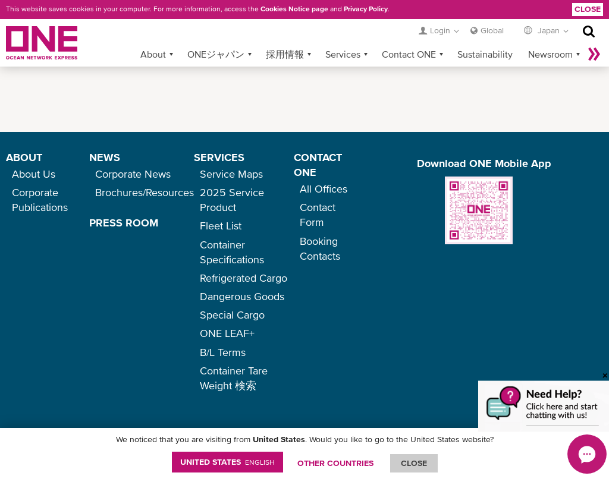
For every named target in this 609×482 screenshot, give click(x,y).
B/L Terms (223, 352)
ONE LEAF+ (227, 333)
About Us (33, 174)
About (153, 54)
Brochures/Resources (144, 192)
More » (594, 54)
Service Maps (231, 174)
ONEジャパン (215, 54)
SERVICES (219, 157)
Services (342, 54)
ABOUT (24, 157)
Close (588, 9)
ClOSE (414, 463)
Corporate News (133, 174)
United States (227, 462)
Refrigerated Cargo (243, 278)
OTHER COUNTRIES (335, 463)
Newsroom (550, 54)
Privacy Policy (366, 9)
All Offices (323, 188)
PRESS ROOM (123, 222)
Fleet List (220, 225)
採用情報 (285, 54)
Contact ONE (409, 54)
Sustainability (485, 54)
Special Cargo (232, 314)
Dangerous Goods (242, 296)
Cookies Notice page (294, 9)
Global (492, 30)
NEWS (104, 157)
